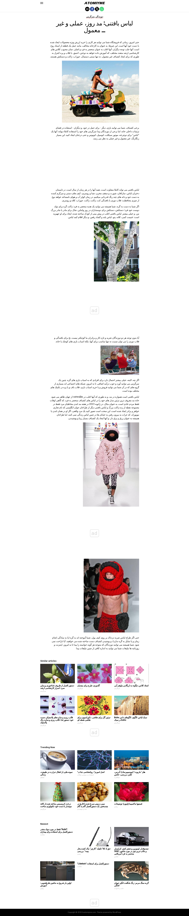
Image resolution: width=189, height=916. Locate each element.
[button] (41, 3)
